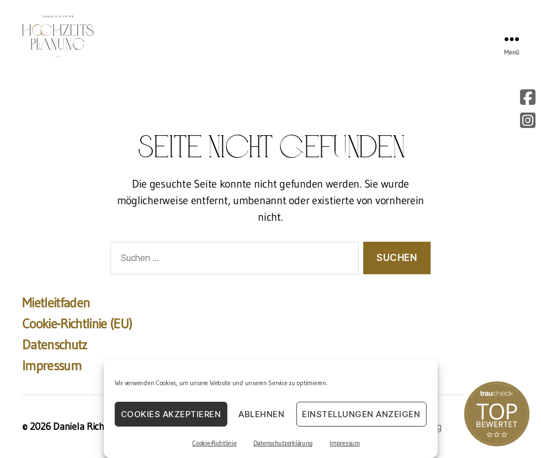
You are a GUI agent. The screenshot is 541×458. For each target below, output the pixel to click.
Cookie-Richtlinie (214, 443)
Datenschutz (54, 345)
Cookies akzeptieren (171, 414)
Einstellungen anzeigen (361, 414)
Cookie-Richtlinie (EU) (77, 324)
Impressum (345, 443)
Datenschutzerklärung (283, 443)
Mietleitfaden (55, 303)
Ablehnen (261, 414)
